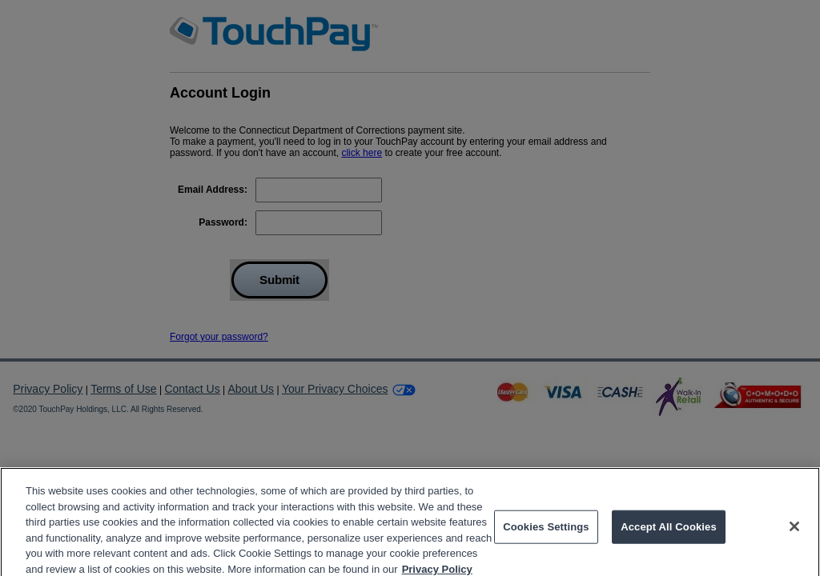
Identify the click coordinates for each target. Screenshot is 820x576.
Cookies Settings (546, 533)
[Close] (794, 532)
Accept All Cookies (669, 533)
